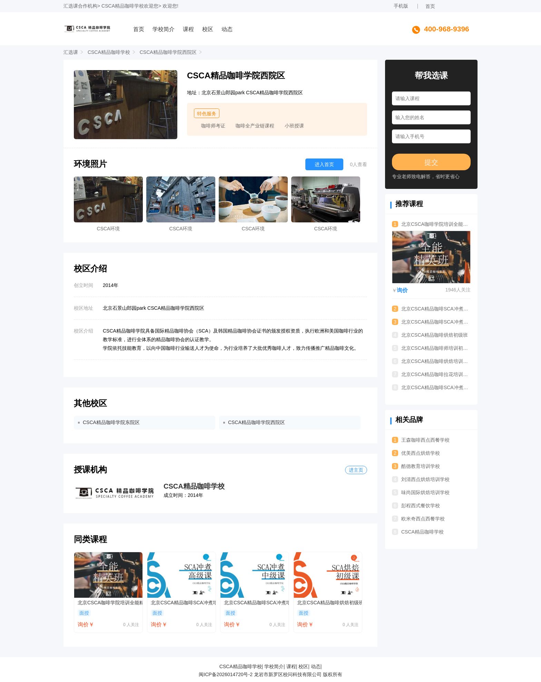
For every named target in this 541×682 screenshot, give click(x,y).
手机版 (401, 6)
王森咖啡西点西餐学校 (421, 440)
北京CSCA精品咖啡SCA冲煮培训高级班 (183, 602)
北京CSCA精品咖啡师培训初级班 (431, 348)
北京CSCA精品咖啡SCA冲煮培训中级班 (256, 602)
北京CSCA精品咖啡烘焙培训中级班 (431, 361)
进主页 (356, 470)
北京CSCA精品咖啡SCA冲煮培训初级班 (431, 387)
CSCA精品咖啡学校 (122, 6)
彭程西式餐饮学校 (416, 505)
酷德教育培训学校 (416, 466)
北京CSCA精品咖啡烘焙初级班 (329, 602)
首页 (430, 6)
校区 (207, 29)
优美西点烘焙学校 (416, 453)
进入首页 (324, 164)
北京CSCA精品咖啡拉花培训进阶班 (431, 374)
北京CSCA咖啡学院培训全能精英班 (110, 602)
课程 (188, 29)
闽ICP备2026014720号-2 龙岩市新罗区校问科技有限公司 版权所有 (270, 674)
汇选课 (70, 6)
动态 (227, 29)
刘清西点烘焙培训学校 (421, 479)
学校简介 (164, 29)
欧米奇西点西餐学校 (418, 519)
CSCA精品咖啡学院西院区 (168, 52)
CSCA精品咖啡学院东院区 (111, 422)
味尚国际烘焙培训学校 (421, 492)
